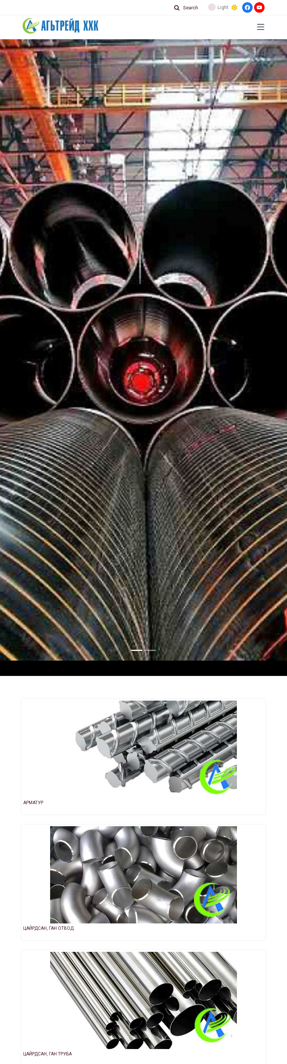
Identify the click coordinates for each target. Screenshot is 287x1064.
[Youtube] (259, 7)
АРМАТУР (33, 802)
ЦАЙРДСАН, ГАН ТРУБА (47, 1054)
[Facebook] (247, 7)
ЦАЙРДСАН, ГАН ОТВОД (48, 928)
